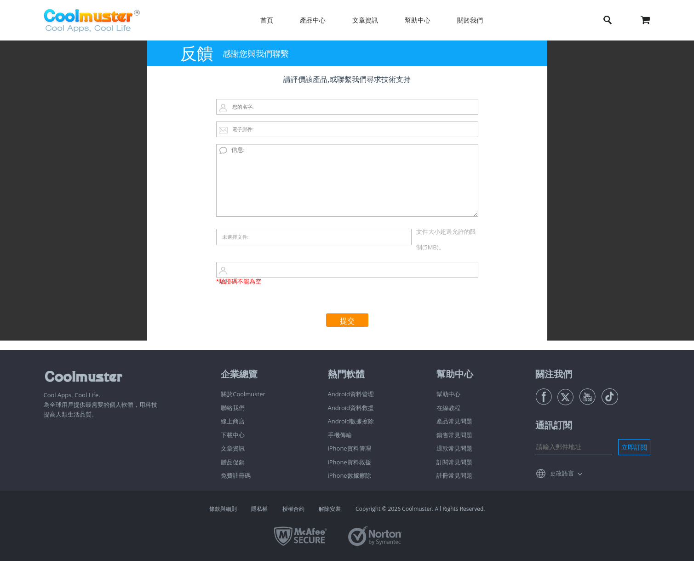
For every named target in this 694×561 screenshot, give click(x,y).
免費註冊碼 (236, 475)
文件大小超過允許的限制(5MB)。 (446, 239)
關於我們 (470, 20)
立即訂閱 (634, 447)
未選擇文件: (235, 236)
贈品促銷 (233, 462)
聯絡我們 (233, 408)
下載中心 (233, 435)
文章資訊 (365, 20)
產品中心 (313, 20)
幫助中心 (417, 20)
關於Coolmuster (243, 394)
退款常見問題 (454, 448)
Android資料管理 (351, 394)
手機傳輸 (340, 435)
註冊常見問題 (454, 475)
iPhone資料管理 (349, 448)
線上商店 (233, 421)
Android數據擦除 (351, 421)
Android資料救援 (351, 408)
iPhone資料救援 (349, 462)
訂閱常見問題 (454, 462)
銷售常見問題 (454, 435)
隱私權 (259, 509)
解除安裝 (330, 509)
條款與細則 (223, 509)
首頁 (266, 20)
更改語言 (562, 473)
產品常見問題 (454, 421)
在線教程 (448, 408)
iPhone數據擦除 (349, 475)
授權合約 (293, 509)
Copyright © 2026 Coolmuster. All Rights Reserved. (420, 509)
